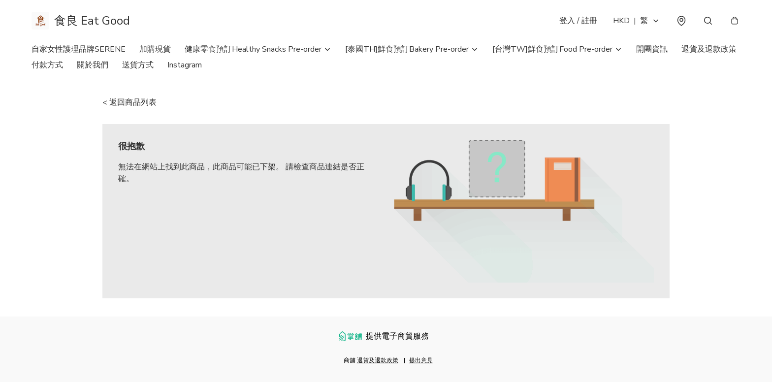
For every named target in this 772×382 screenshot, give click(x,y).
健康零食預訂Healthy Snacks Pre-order (253, 49)
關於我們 (92, 65)
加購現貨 (155, 49)
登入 (578, 20)
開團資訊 (652, 49)
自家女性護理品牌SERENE (79, 49)
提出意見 (421, 360)
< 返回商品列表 (129, 102)
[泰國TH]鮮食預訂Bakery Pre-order (407, 49)
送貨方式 (138, 65)
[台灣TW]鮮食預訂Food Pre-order (552, 49)
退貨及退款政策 (709, 49)
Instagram (184, 65)
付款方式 (47, 65)
